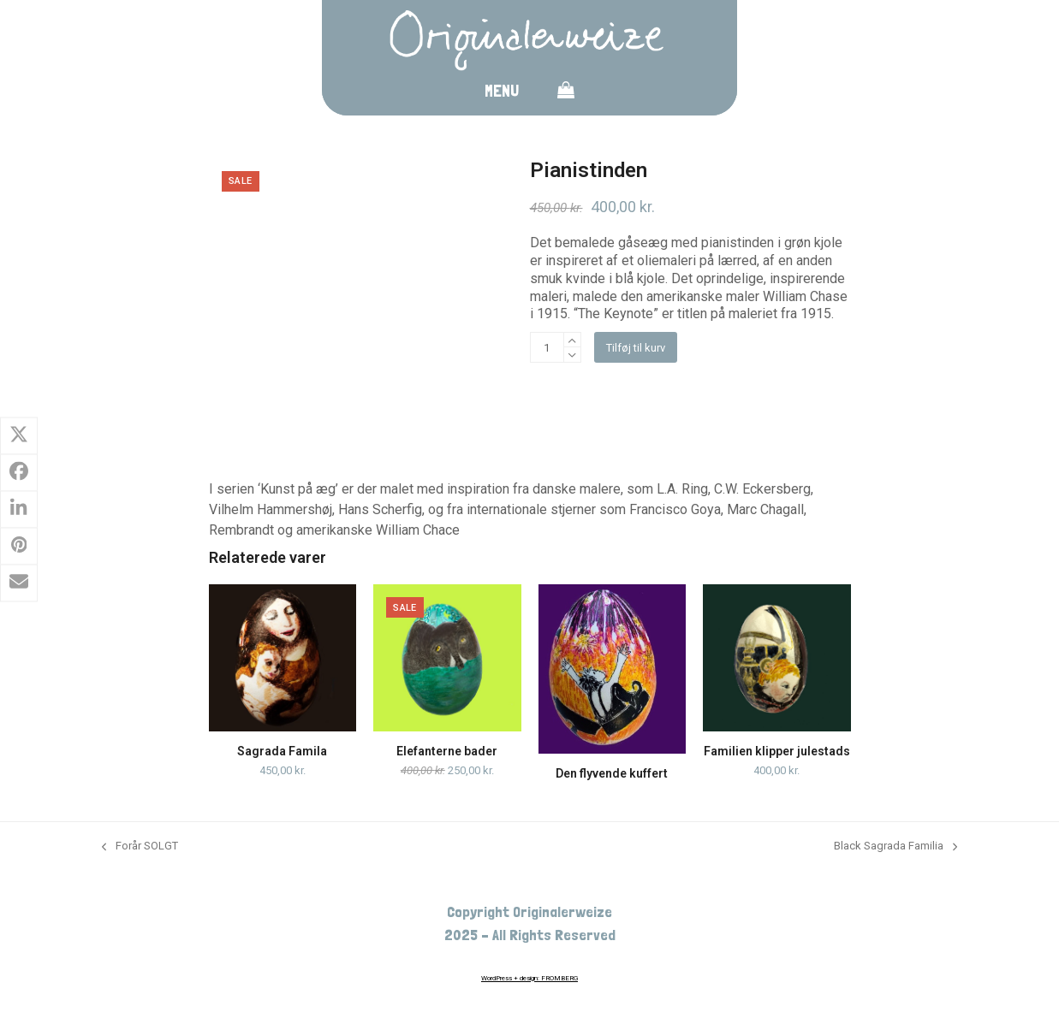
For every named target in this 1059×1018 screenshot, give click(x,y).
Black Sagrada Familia (895, 846)
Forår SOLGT (140, 846)
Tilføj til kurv (635, 347)
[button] (565, 93)
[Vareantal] (547, 347)
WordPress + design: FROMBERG (529, 978)
